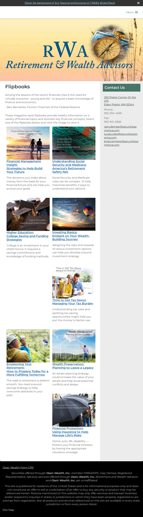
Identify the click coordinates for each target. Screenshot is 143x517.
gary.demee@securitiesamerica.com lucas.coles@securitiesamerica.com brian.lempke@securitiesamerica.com (121, 135)
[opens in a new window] (28, 143)
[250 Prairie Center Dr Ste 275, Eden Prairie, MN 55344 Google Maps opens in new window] (121, 101)
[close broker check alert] (138, 3)
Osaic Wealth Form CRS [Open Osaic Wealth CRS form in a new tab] (18, 467)
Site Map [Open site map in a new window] (8, 509)
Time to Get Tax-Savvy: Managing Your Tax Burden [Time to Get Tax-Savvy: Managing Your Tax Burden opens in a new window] (72, 302)
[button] (132, 12)
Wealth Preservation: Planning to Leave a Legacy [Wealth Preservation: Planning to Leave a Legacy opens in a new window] (72, 366)
